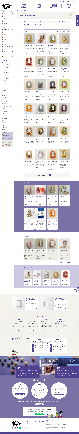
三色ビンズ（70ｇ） (28, 161)
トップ (18, 10)
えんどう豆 (54, 21)
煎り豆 (4, 51)
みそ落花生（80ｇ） (52, 91)
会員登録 (66, 1)
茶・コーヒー (5, 44)
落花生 (25, 21)
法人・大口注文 (4, 111)
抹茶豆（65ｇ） (27, 91)
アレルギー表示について (39, 421)
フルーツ (4, 49)
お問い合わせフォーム (20, 394)
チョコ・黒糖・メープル (7, 46)
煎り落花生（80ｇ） (40, 45)
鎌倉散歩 (4, 23)
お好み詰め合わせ (7, 67)
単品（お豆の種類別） (24, 10)
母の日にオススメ (6, 20)
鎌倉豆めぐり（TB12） (29, 220)
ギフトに (5, 62)
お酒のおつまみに (7, 72)
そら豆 (44, 21)
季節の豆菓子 (5, 18)
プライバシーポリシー (49, 421)
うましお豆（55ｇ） (52, 68)
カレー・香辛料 (5, 36)
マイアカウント (72, 1)
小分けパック (6, 95)
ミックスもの (26, 24)
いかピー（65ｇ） (28, 138)
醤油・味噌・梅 (5, 29)
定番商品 (4, 13)
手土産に (5, 65)
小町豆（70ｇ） (39, 68)
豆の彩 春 (62, 196)
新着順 (68, 31)
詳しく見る (19, 330)
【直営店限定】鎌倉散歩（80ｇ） (27, 281)
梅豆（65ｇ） (27, 68)
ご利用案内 (26, 421)
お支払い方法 (4, 104)
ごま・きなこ (5, 41)
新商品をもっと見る (64, 262)
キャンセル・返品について (6, 106)
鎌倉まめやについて (5, 120)
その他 (35, 24)
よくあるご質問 (4, 127)
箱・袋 (5, 97)
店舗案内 (3, 122)
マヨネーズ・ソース (6, 39)
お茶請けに (5, 70)
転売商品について (5, 113)
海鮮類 (4, 34)
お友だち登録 (39, 413)
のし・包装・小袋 (28, 423)
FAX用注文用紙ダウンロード (59, 394)
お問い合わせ (4, 129)
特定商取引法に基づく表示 (50, 420)
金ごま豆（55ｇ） (39, 91)
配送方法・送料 (4, 103)
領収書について (4, 108)
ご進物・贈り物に (7, 64)
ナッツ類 (63, 21)
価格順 (64, 31)
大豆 (34, 21)
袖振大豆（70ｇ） (63, 138)
